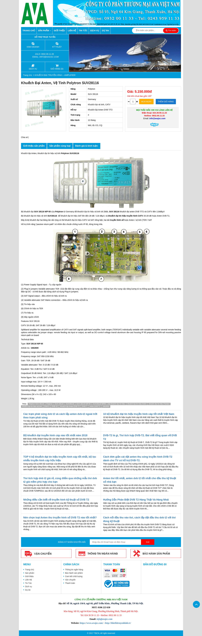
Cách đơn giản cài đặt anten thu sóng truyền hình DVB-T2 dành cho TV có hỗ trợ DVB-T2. (137, 458)
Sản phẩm (44, 30)
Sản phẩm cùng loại (59, 146)
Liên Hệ (72, 30)
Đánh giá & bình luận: (86, 146)
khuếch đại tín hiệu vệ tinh (32, 406)
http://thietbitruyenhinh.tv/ (118, 623)
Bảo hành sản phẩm (74, 573)
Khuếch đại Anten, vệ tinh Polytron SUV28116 (60, 83)
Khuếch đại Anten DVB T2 (70, 406)
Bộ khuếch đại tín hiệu (116, 404)
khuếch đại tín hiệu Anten (137, 404)
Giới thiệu (59, 30)
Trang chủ (28, 30)
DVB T (84, 406)
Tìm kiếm (171, 30)
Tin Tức (83, 30)
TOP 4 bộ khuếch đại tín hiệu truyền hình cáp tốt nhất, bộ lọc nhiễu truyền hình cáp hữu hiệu (59, 458)
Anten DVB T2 (94, 406)
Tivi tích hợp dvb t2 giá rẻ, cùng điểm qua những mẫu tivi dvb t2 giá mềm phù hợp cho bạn (60, 480)
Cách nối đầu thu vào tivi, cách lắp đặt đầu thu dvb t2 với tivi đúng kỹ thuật (139, 519)
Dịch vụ (94, 30)
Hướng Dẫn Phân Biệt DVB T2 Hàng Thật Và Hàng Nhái (136, 499)
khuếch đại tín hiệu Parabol (159, 404)
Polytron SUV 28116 (36, 404)
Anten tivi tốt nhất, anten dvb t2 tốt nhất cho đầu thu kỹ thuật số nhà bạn (139, 480)
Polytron (49, 404)
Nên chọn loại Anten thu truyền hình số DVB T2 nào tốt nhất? (60, 517)
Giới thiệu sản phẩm (34, 146)
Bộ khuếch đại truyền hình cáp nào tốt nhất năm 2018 (55, 435)
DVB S (46, 406)
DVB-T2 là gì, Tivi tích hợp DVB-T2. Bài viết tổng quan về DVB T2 (140, 437)
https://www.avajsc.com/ (91, 623)
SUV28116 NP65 (99, 404)
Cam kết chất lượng (73, 576)
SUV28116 (70, 404)
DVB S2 (55, 406)
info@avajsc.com (49, 57)
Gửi (147, 542)
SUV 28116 (59, 404)
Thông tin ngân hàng (74, 569)
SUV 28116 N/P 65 (83, 404)
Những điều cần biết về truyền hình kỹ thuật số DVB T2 (56, 499)
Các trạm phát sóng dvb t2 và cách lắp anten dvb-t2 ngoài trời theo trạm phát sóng (60, 416)
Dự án (105, 30)
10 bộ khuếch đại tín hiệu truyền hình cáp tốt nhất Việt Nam (138, 414)
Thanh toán (70, 583)
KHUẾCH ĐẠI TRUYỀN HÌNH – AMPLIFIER (55, 75)
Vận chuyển (70, 580)
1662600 (106, 406)
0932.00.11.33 (47, 54)
